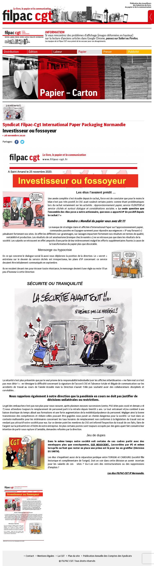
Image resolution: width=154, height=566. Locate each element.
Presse (107, 51)
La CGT (61, 555)
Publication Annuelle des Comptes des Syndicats (107, 555)
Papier (82, 51)
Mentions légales (45, 555)
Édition (33, 51)
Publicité (133, 51)
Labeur (57, 51)
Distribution (11, 51)
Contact (30, 555)
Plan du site (74, 555)
